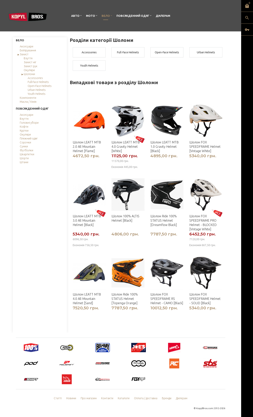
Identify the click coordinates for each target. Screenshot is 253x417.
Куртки (24, 130)
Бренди (166, 398)
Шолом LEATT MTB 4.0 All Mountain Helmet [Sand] (87, 299)
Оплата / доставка (145, 398)
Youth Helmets (36, 93)
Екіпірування (28, 50)
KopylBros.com (204, 408)
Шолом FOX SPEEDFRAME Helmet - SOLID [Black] (205, 299)
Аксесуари (26, 46)
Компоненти (28, 97)
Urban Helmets (37, 89)
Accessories (35, 78)
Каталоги (123, 398)
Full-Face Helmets (38, 82)
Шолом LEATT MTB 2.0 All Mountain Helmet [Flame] (87, 146)
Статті (58, 398)
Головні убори (29, 122)
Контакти (107, 398)
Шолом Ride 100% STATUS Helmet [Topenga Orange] (124, 299)
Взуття (28, 58)
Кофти (24, 126)
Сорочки (25, 142)
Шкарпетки (27, 154)
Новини (71, 398)
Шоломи (29, 74)
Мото (90, 15)
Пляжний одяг (29, 138)
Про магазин (89, 398)
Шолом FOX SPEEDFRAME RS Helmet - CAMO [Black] (166, 299)
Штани (24, 162)
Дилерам (163, 15)
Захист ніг (30, 62)
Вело (106, 15)
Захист (24, 54)
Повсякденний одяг (132, 15)
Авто (75, 15)
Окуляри (29, 70)
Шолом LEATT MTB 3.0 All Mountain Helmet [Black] (87, 220)
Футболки (26, 150)
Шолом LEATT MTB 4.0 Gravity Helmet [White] (125, 146)
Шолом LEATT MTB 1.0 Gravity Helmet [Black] (164, 146)
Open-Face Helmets (40, 86)
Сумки (24, 146)
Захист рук (30, 66)
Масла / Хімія (28, 101)
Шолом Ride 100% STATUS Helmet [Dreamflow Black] (163, 220)
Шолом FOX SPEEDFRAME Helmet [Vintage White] (205, 146)
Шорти (24, 158)
